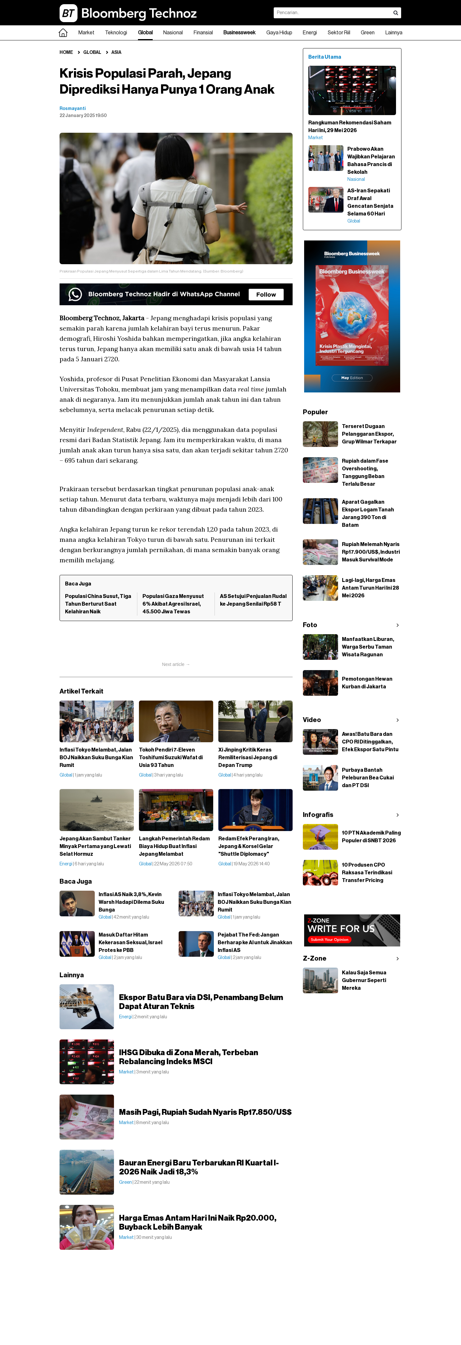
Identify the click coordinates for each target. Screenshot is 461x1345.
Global (145, 32)
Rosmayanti (73, 108)
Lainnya (393, 32)
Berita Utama (324, 57)
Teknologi (116, 32)
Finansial (203, 32)
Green (368, 32)
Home (66, 52)
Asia (116, 52)
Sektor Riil (339, 32)
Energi (310, 32)
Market (86, 32)
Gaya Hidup (279, 32)
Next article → (176, 664)
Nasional (173, 32)
